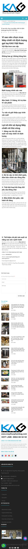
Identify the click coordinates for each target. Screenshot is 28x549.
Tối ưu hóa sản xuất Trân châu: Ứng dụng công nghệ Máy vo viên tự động (17, 362)
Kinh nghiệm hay (11, 21)
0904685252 (13, 476)
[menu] (2, 18)
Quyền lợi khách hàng (6, 512)
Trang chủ (5, 21)
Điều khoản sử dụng (6, 509)
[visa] (14, 547)
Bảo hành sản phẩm (6, 522)
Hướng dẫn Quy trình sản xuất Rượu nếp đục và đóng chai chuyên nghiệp (17, 401)
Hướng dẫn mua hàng (6, 515)
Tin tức (3, 500)
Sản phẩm (4, 497)
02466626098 (6, 476)
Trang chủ (4, 494)
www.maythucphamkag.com (13, 256)
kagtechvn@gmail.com (8, 478)
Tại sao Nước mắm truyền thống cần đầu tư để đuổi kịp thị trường (17, 387)
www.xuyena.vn (5, 258)
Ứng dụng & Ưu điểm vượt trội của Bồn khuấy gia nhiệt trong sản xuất (17, 372)
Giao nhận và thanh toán (7, 519)
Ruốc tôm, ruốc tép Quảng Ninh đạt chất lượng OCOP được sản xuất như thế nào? (17, 379)
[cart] (26, 18)
